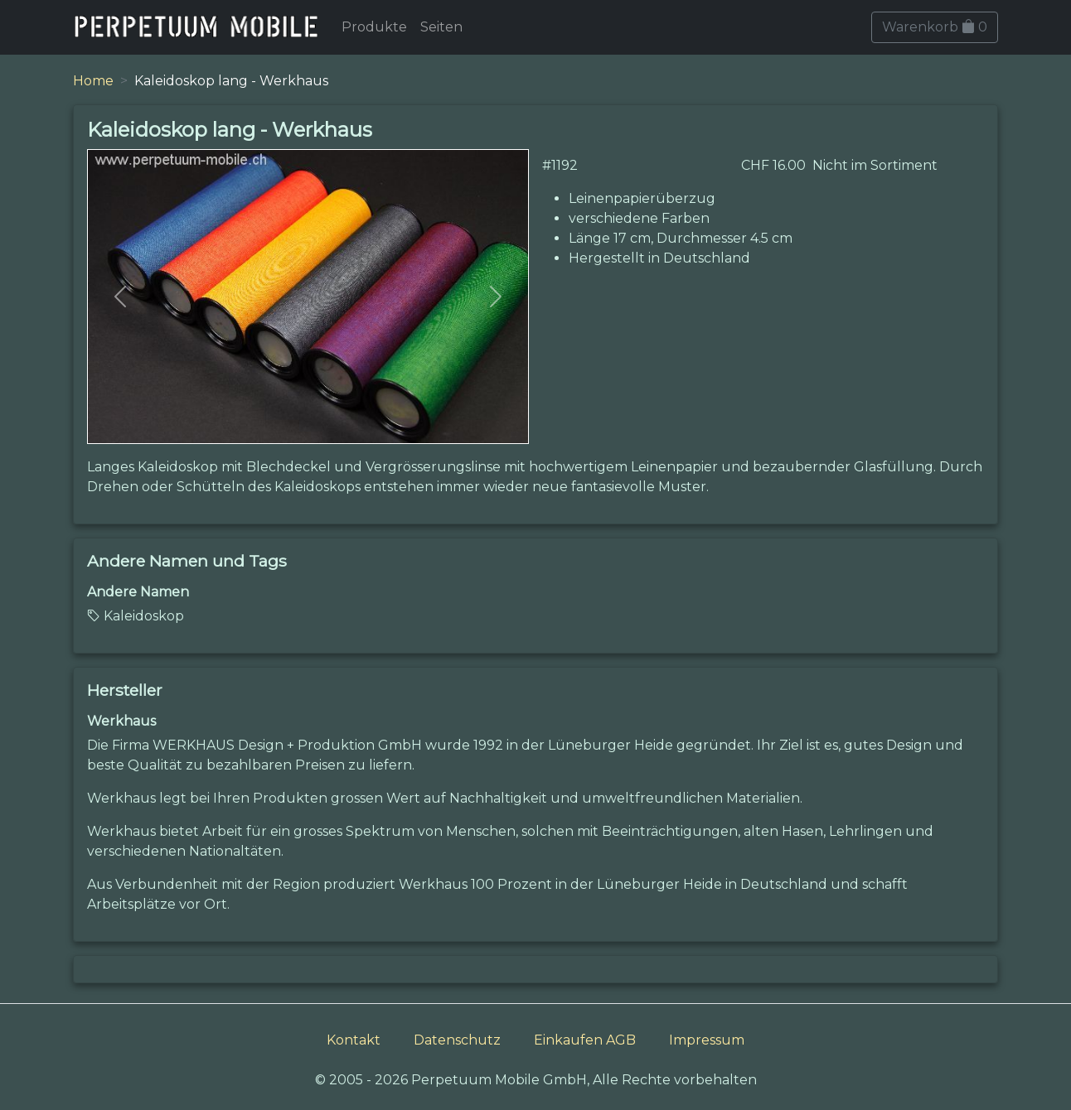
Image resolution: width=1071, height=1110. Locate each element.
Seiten (441, 27)
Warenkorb (934, 27)
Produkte (374, 27)
